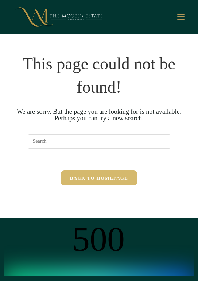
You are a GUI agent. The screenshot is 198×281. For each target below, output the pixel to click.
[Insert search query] (99, 141)
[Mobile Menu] (181, 17)
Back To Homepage (99, 178)
